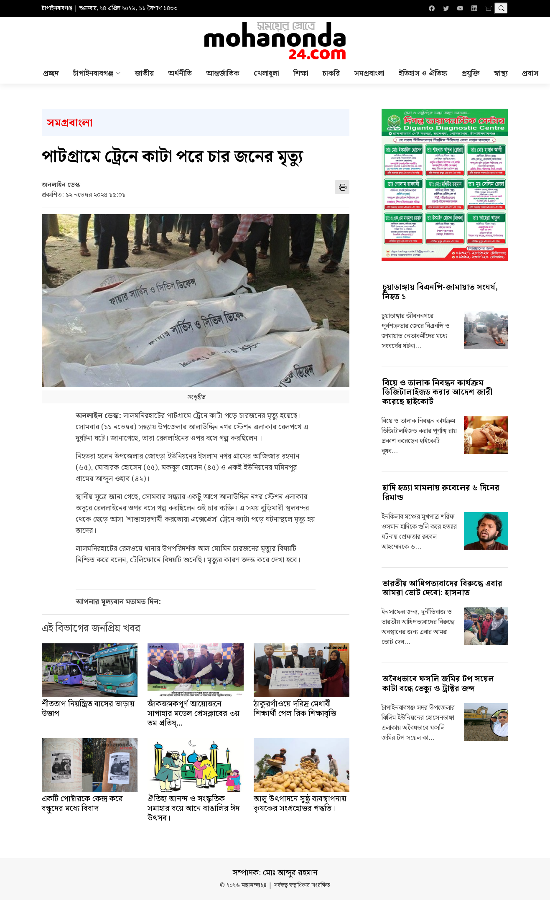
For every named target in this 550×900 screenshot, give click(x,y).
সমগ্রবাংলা (369, 73)
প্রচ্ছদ (51, 73)
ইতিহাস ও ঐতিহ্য (423, 73)
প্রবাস (530, 73)
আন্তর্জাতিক (222, 73)
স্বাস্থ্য (501, 73)
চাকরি (331, 73)
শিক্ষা (300, 73)
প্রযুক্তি (470, 73)
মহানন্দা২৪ (254, 885)
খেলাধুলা (266, 73)
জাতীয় (144, 73)
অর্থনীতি (180, 73)
